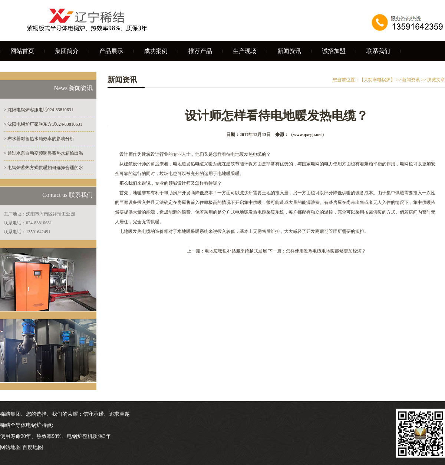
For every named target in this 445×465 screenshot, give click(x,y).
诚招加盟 (334, 51)
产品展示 (111, 51)
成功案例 (156, 51)
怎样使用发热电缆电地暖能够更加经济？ (326, 251)
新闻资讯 (289, 51)
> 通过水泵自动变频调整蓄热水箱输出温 (43, 153)
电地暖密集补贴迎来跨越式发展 (236, 251)
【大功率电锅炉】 (377, 79)
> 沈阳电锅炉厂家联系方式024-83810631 (43, 124)
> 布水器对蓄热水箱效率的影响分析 (39, 138)
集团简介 (67, 51)
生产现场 (245, 51)
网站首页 (22, 51)
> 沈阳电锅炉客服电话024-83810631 (38, 109)
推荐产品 (200, 51)
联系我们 (378, 51)
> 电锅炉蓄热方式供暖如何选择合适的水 (43, 167)
